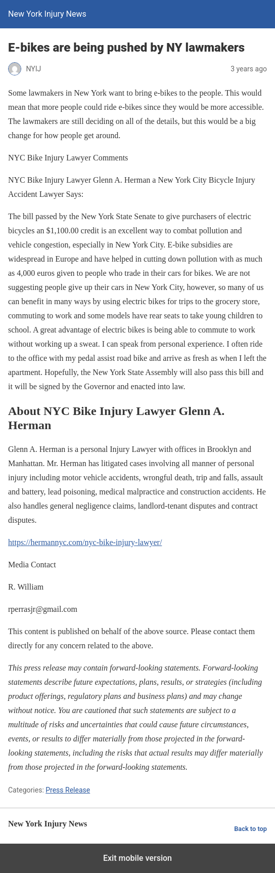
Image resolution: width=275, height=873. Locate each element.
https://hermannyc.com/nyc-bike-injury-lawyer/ (85, 542)
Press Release (67, 790)
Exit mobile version (137, 858)
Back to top (250, 829)
